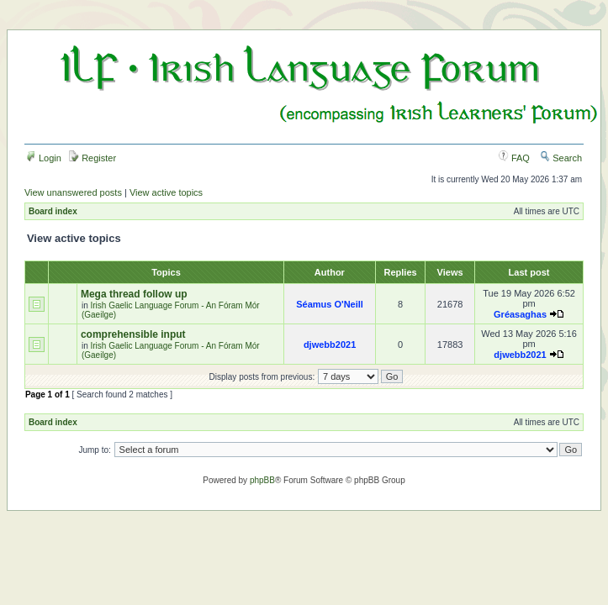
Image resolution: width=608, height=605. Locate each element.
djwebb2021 (330, 344)
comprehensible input (133, 334)
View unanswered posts (73, 192)
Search (561, 158)
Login (43, 158)
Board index (53, 211)
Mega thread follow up (134, 294)
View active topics (166, 192)
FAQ (514, 158)
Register (92, 158)
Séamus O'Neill (329, 304)
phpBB (262, 480)
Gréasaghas (520, 314)
